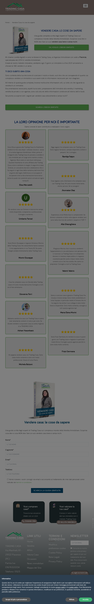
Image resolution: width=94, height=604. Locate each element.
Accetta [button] (85, 599)
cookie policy (73, 587)
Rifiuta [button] (71, 599)
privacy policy (60, 587)
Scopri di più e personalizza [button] (16, 599)
